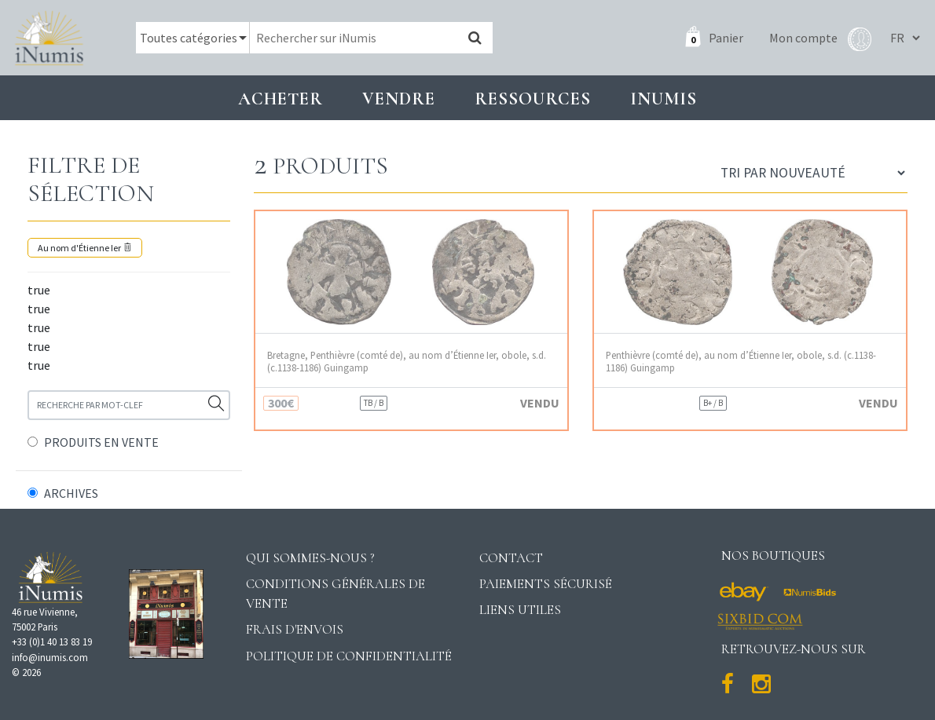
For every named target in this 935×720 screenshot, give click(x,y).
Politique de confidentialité (349, 656)
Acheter (280, 98)
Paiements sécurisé (545, 584)
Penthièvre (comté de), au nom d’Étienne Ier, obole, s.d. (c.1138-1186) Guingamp (741, 361)
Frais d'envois (294, 629)
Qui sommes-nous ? (310, 558)
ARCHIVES (71, 493)
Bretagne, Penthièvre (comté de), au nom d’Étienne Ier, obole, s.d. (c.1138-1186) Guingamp (406, 361)
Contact (511, 558)
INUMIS (663, 98)
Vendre (398, 98)
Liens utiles (520, 609)
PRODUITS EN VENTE (101, 442)
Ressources (533, 98)
